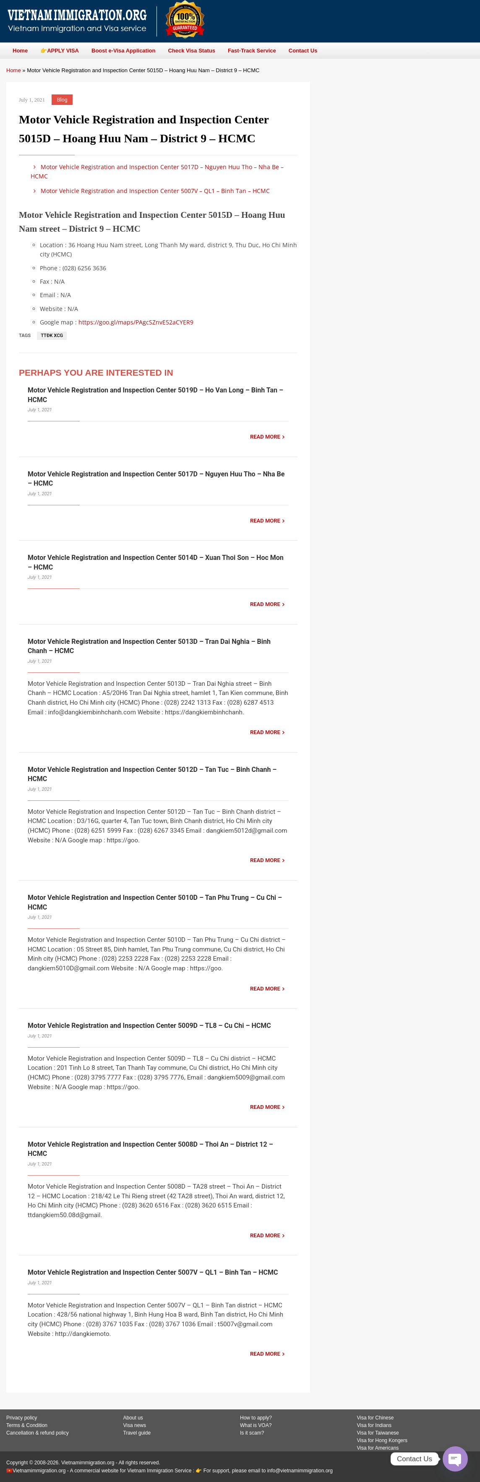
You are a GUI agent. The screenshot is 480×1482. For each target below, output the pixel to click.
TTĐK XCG (52, 335)
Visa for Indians (374, 1425)
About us (133, 1418)
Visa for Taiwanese (378, 1433)
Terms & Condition (26, 1425)
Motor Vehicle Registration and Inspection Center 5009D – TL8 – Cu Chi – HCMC (149, 1026)
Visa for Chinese (375, 1418)
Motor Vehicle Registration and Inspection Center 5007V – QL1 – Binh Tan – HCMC (150, 191)
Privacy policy (21, 1418)
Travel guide (137, 1433)
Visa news (134, 1425)
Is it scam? (252, 1433)
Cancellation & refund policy (37, 1433)
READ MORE (265, 437)
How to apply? (256, 1418)
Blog (62, 100)
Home (13, 70)
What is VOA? (255, 1425)
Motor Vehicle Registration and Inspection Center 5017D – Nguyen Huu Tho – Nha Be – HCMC (157, 171)
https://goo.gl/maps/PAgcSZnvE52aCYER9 (135, 322)
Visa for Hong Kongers (382, 1440)
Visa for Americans (378, 1448)
